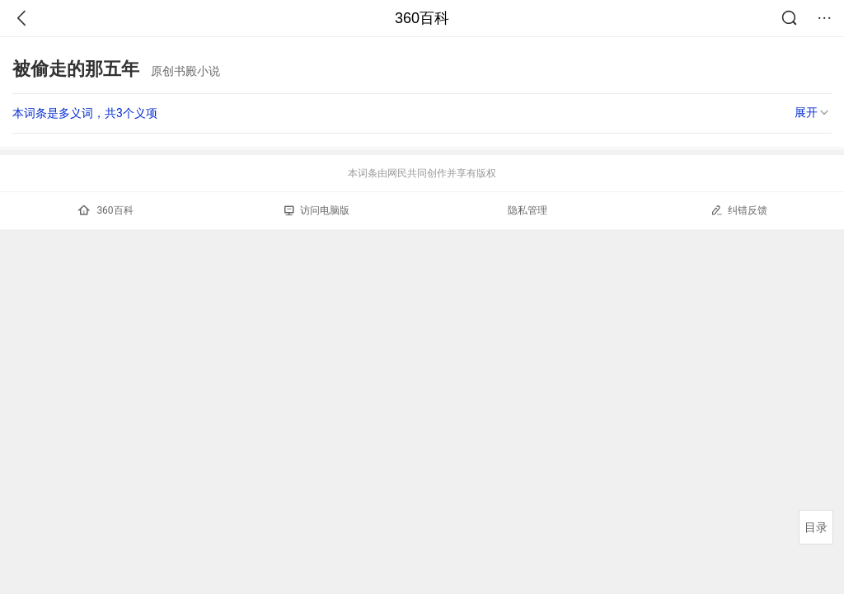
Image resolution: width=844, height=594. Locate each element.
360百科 (422, 18)
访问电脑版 (316, 210)
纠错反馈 (738, 210)
